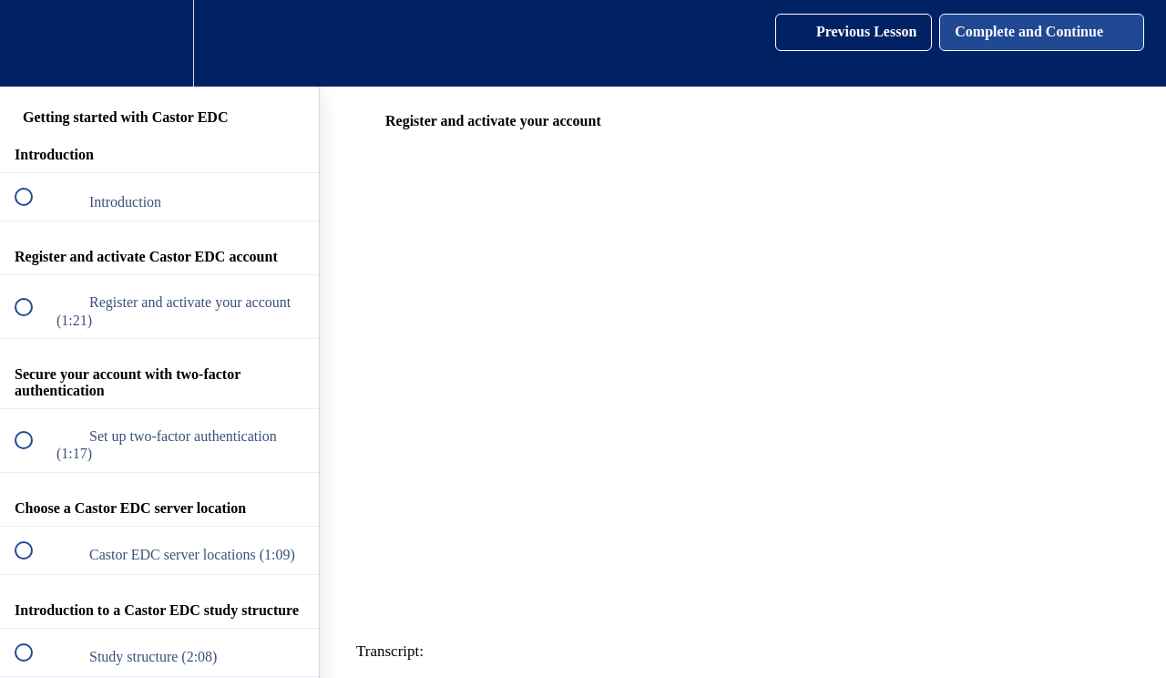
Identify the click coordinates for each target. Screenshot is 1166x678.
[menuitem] (159, 43)
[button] (33, 43)
